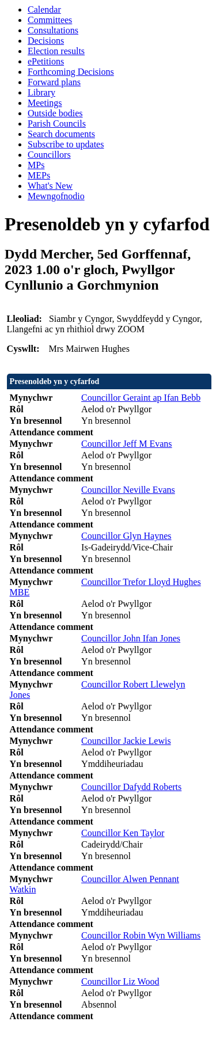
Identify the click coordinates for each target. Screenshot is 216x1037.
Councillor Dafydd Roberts (131, 787)
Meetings (45, 103)
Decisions (46, 40)
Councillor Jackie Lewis (126, 741)
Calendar (44, 9)
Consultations (53, 30)
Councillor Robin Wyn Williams (140, 935)
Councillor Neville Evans (128, 490)
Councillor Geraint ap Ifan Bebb (140, 397)
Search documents (61, 134)
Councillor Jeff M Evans (126, 444)
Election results (56, 51)
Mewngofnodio (56, 196)
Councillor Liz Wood (120, 981)
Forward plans (54, 82)
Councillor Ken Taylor (122, 833)
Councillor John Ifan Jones (130, 638)
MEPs (39, 175)
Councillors (49, 154)
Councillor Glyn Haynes (126, 536)
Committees (50, 20)
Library (41, 92)
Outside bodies (55, 113)
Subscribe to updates (66, 144)
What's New (50, 186)
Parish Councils (57, 123)
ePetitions (46, 61)
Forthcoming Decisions (71, 72)
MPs (36, 165)
